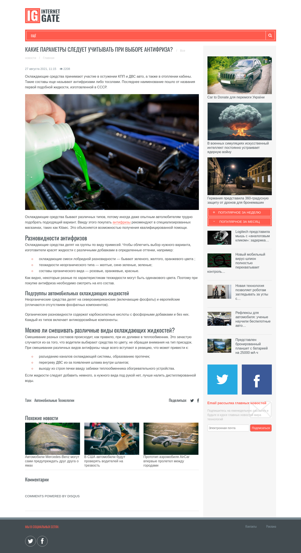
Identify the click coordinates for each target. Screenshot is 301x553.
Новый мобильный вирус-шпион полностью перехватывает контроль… (236, 263)
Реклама (271, 515)
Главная (48, 58)
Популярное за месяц (239, 221)
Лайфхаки (121, 35)
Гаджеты (161, 35)
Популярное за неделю (239, 212)
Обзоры (141, 35)
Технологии (39, 35)
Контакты (251, 515)
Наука (101, 35)
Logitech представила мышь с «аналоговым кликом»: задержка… (253, 236)
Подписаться (261, 428)
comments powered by (52, 485)
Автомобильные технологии (54, 400)
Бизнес (84, 35)
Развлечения (62, 35)
